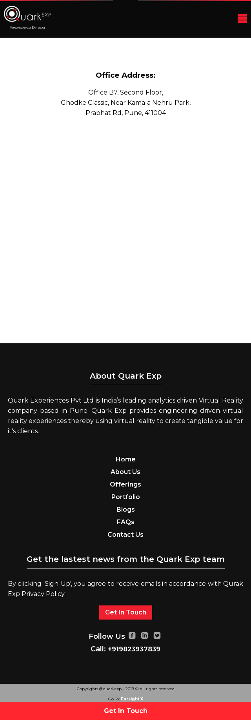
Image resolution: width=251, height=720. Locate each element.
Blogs (125, 509)
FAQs (126, 522)
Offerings (125, 484)
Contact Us (125, 534)
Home (126, 459)
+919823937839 (134, 649)
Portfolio (125, 497)
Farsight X (132, 699)
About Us (125, 472)
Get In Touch (125, 612)
